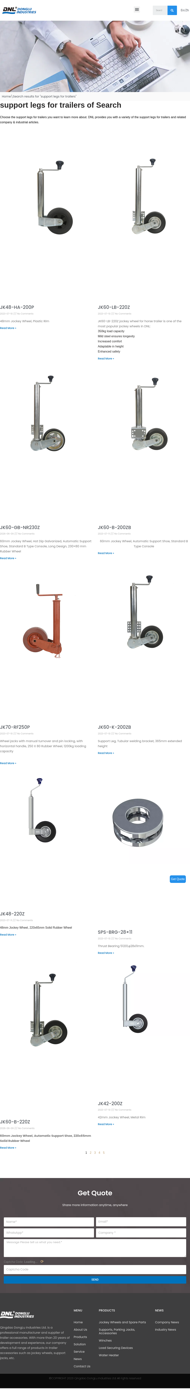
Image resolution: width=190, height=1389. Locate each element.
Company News (167, 1323)
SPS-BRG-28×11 (115, 933)
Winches (105, 1341)
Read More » (8, 328)
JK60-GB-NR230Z (20, 528)
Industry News (165, 1330)
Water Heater (109, 1356)
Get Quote (178, 879)
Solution (80, 1345)
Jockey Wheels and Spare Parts (122, 1323)
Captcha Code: (24, 1262)
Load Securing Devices (116, 1348)
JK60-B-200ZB (114, 528)
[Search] (172, 10)
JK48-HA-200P (17, 307)
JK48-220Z (12, 914)
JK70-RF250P (15, 728)
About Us (80, 1330)
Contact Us (82, 1367)
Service (79, 1352)
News (78, 1360)
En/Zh (185, 10)
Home (6, 96)
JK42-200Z (110, 1104)
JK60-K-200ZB (114, 728)
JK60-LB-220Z (114, 307)
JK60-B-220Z (15, 1122)
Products (80, 1338)
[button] (137, 9)
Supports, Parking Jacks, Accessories (117, 1332)
